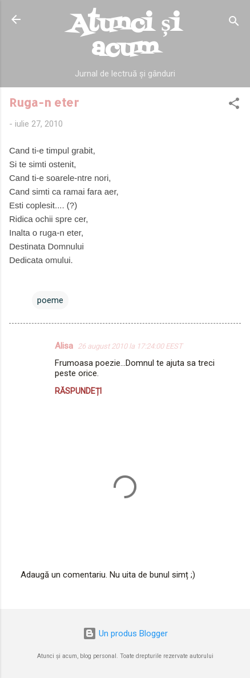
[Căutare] (234, 23)
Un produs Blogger (125, 633)
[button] (234, 105)
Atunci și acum (125, 36)
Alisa (64, 346)
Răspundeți (78, 391)
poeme (50, 300)
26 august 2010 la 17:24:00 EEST (130, 346)
